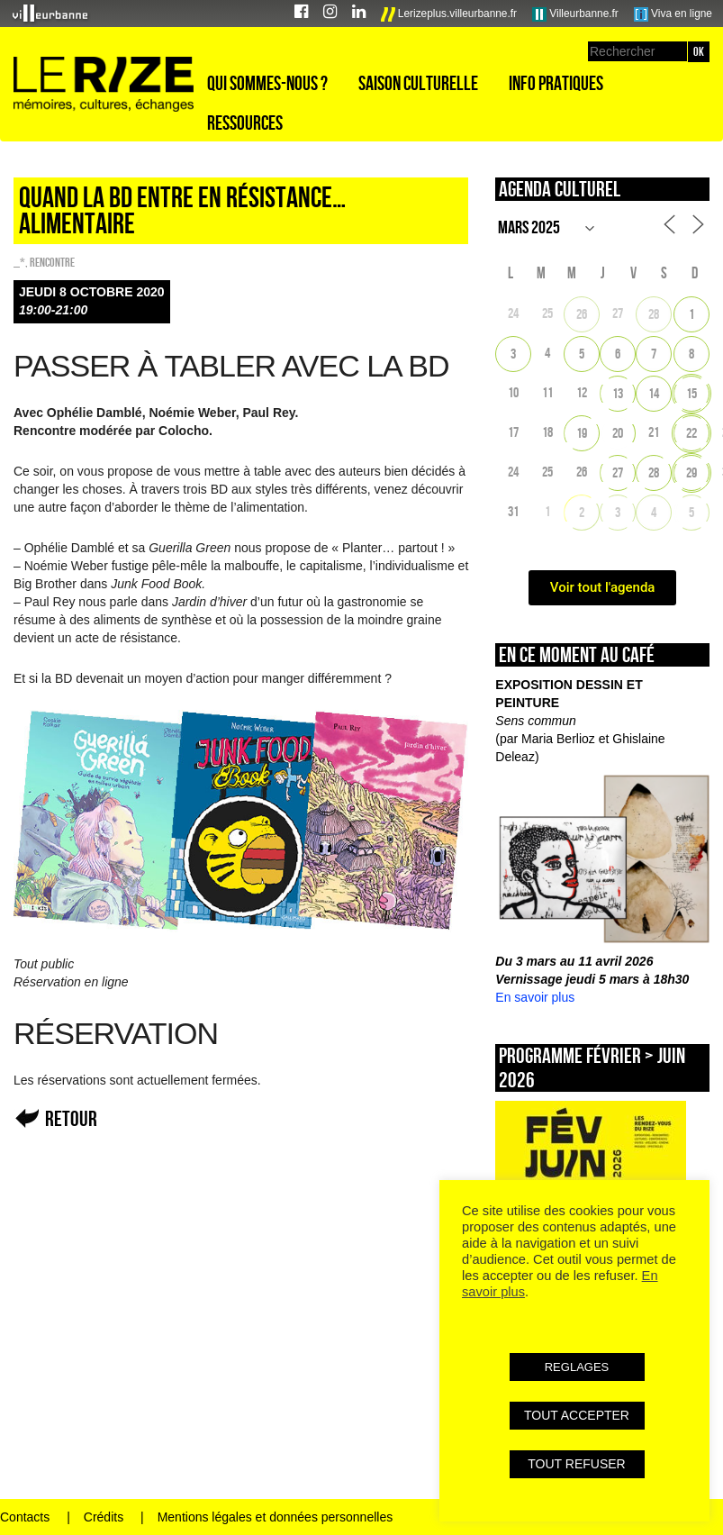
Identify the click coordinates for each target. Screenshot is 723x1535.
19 (581, 433)
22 (691, 433)
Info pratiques (556, 83)
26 (581, 314)
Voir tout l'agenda (602, 587)
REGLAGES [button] (577, 1367)
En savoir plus (534, 997)
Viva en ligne (673, 14)
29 (691, 472)
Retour (71, 1118)
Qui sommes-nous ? (267, 83)
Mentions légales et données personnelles (275, 1517)
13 (617, 393)
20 (617, 433)
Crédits (103, 1517)
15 (691, 393)
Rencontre (52, 262)
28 (653, 314)
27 (617, 472)
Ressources (245, 122)
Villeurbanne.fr (575, 14)
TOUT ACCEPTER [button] (576, 1415)
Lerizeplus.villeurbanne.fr (449, 14)
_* (19, 262)
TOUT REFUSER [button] (576, 1464)
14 (653, 393)
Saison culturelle (418, 83)
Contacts (25, 1517)
